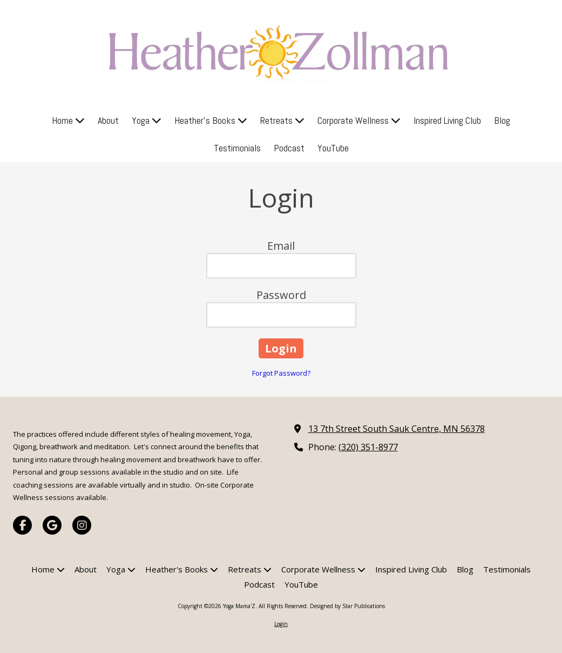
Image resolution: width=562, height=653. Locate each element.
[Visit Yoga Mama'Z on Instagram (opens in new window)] (81, 525)
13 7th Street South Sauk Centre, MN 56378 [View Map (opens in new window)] (396, 429)
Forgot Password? (281, 373)
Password (281, 295)
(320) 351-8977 (368, 447)
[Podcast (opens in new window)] (289, 148)
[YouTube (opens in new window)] (333, 148)
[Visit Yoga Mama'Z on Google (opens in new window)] (52, 525)
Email (281, 245)
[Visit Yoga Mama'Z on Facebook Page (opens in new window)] (22, 525)
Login (281, 624)
